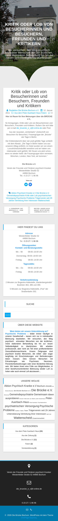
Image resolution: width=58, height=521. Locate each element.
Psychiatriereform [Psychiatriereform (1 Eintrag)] (42, 402)
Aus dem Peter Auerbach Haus (27, 113)
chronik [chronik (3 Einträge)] (49, 386)
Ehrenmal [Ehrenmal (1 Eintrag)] (6, 395)
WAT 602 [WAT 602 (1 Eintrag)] (49, 414)
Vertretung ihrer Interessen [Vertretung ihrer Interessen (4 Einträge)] (33, 414)
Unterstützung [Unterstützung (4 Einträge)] (13, 414)
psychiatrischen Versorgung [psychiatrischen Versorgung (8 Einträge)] (22, 406)
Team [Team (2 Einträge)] (26, 410)
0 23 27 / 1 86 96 (31, 241)
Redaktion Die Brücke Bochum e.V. (24, 110)
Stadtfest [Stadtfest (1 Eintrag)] (17, 410)
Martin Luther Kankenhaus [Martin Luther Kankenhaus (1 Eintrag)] (38, 398)
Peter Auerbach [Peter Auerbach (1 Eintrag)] (33, 402)
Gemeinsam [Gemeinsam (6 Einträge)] (40, 394)
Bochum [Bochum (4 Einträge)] (41, 386)
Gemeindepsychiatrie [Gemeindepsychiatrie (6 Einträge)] (21, 394)
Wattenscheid (44, 200)
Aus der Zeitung (28, 435)
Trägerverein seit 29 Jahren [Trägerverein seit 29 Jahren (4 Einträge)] (42, 410)
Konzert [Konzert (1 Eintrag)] (22, 398)
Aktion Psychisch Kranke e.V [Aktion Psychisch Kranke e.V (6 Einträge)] (20, 385)
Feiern (44, 113)
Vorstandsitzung (28, 448)
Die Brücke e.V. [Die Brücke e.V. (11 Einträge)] (42, 390)
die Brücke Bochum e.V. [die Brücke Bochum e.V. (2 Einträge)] (22, 391)
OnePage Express (28, 518)
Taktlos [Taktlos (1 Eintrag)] (22, 410)
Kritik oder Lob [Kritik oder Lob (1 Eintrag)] (27, 398)
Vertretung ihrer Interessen (26, 200)
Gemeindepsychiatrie (16, 195)
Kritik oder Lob (31, 195)
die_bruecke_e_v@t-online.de (29, 128)
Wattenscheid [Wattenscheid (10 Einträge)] (23, 417)
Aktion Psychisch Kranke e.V (23, 193)
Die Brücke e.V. (42, 193)
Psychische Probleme (25, 198)
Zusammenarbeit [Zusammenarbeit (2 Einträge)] (38, 418)
